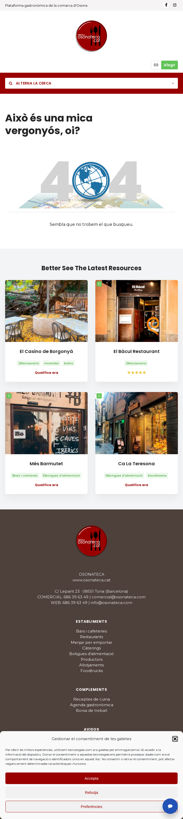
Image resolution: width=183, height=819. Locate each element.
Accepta (91, 778)
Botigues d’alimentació (91, 653)
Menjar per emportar (91, 642)
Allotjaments (91, 665)
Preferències (91, 806)
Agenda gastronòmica (91, 704)
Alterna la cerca (30, 83)
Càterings (91, 648)
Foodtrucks (91, 670)
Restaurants (91, 636)
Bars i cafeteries (91, 631)
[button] (175, 738)
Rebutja (91, 792)
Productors (92, 659)
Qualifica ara (46, 372)
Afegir (169, 65)
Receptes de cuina (91, 699)
